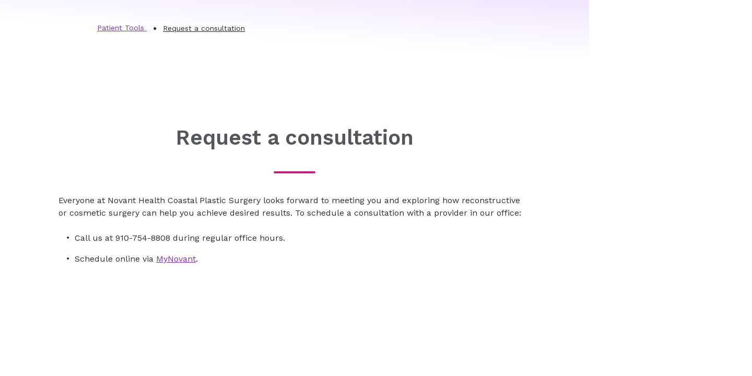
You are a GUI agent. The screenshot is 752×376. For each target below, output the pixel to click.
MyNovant (176, 259)
